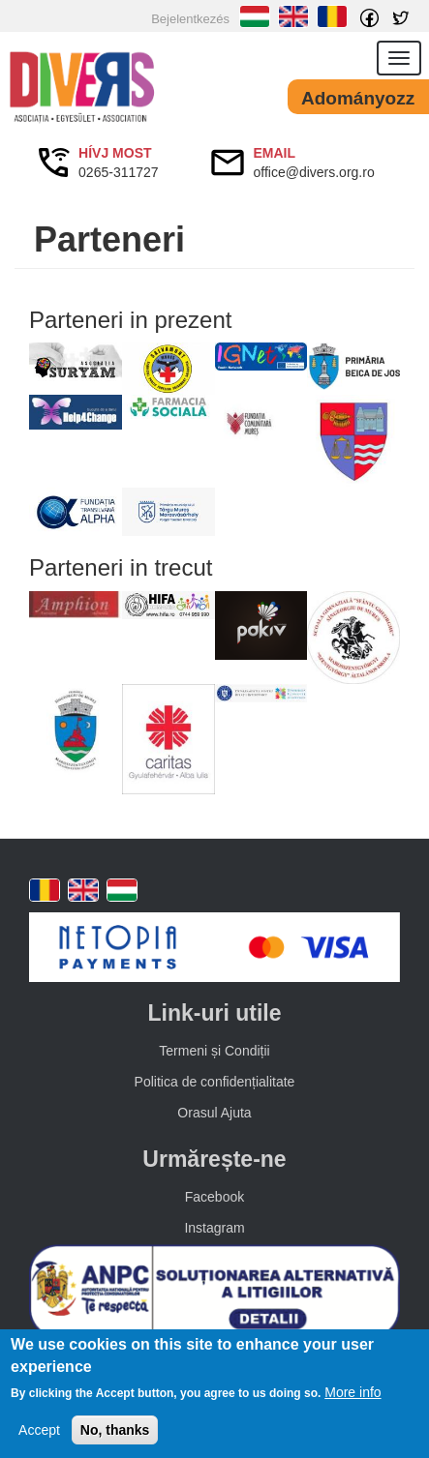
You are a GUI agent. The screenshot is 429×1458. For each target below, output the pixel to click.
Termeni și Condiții (214, 1050)
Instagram (214, 1227)
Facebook (214, 1197)
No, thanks (115, 1430)
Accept (39, 1430)
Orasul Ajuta (214, 1112)
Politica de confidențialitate (215, 1081)
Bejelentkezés (190, 19)
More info (352, 1392)
